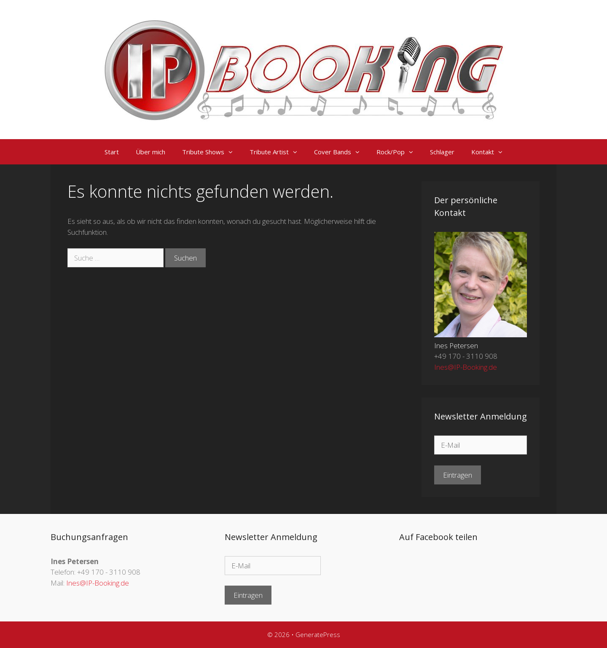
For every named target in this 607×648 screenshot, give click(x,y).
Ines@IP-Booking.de (465, 367)
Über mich (150, 152)
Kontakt (491, 151)
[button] (232, 151)
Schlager (442, 152)
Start (112, 152)
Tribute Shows (211, 151)
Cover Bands (341, 151)
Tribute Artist (278, 151)
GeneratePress (317, 634)
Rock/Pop (399, 151)
